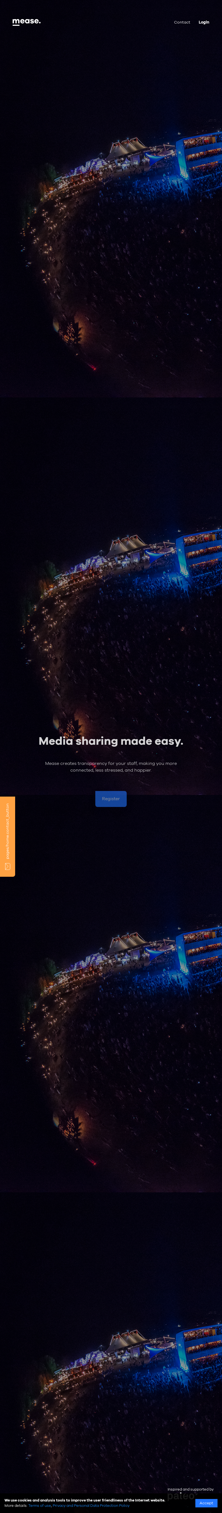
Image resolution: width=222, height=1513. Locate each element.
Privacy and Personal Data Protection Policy (91, 1506)
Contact (182, 22)
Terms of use (39, 1506)
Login (204, 22)
